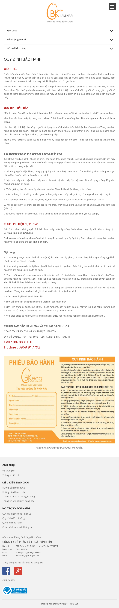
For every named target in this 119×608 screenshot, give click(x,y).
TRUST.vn (73, 603)
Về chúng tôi (8, 470)
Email (4, 552)
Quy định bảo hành (12, 522)
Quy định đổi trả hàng (13, 518)
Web (4, 555)
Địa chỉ (5, 546)
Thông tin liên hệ (10, 475)
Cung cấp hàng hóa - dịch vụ (17, 513)
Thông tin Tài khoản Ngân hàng (18, 496)
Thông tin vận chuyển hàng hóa (18, 500)
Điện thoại (7, 549)
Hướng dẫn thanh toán (14, 492)
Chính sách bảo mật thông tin (17, 527)
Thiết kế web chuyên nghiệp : (54, 603)
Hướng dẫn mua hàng (13, 487)
